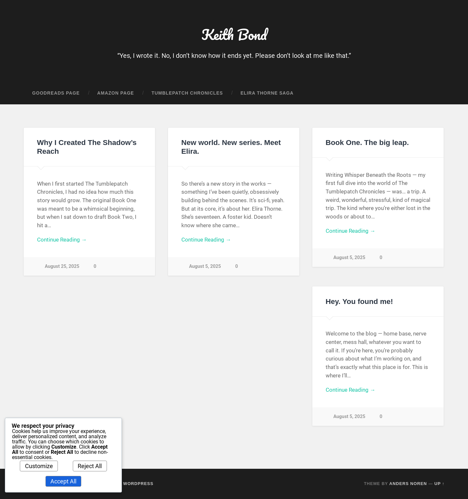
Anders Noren (408, 483)
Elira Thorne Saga (266, 93)
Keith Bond (234, 34)
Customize (39, 466)
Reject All (90, 466)
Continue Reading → (62, 239)
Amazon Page (115, 93)
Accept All (63, 481)
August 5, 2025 (205, 266)
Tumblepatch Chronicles (187, 93)
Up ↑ (440, 483)
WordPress (138, 483)
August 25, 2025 (62, 266)
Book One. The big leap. (367, 142)
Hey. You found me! (359, 301)
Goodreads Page (56, 93)
